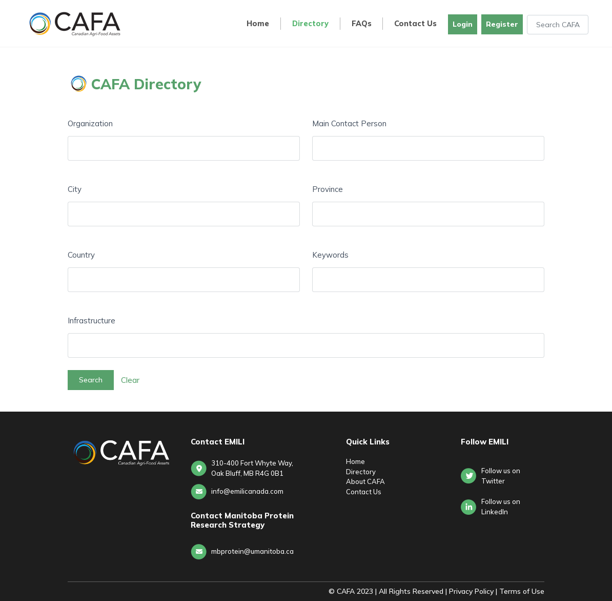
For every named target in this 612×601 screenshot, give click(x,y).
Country (81, 255)
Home (258, 24)
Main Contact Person (349, 123)
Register (502, 24)
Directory (310, 24)
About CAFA (365, 481)
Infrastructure (91, 320)
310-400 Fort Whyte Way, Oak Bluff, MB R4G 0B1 (252, 468)
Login (463, 24)
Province (327, 189)
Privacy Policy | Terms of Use (496, 591)
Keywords (330, 255)
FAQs (362, 24)
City (74, 189)
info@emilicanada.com (247, 491)
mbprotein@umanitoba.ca (252, 551)
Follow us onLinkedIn (500, 506)
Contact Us (415, 24)
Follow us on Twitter (500, 476)
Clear (130, 379)
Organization (90, 123)
